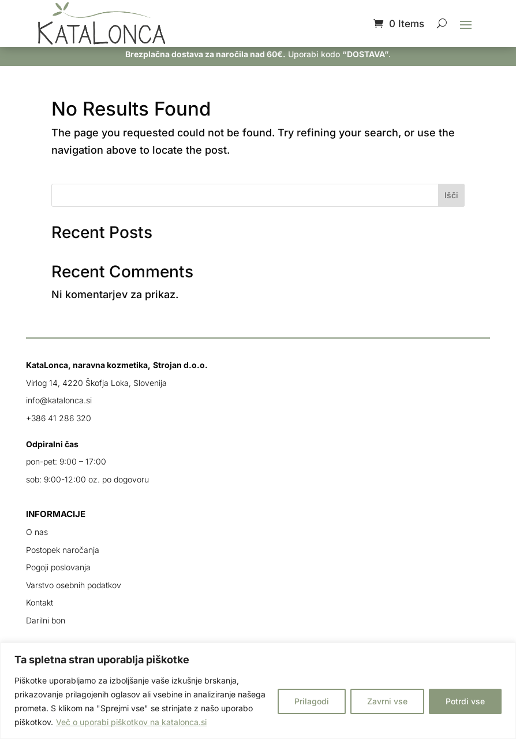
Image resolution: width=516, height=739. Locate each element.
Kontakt (39, 602)
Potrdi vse (465, 701)
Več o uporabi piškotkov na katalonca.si (131, 722)
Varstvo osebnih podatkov (73, 585)
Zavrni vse (387, 701)
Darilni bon (45, 620)
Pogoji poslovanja (58, 567)
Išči (451, 195)
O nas (37, 532)
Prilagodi (311, 701)
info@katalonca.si (59, 400)
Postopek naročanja (62, 550)
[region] (258, 691)
